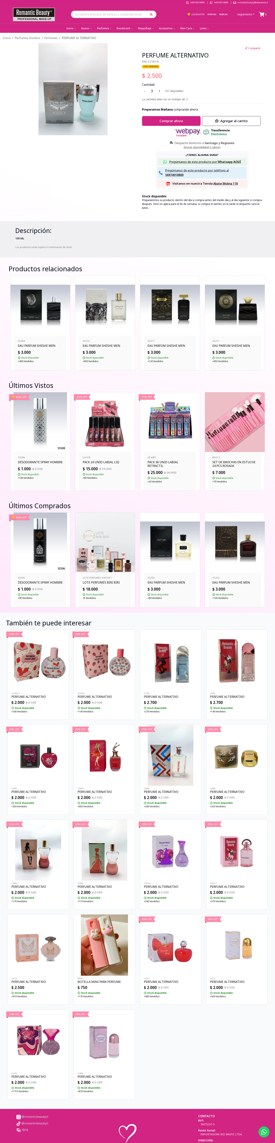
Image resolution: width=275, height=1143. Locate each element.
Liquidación (195, 14)
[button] (152, 14)
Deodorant (125, 28)
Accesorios (167, 28)
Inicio (71, 28)
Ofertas (211, 14)
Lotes (205, 28)
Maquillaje (146, 28)
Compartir (252, 48)
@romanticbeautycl (32, 1117)
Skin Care (187, 28)
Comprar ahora (171, 121)
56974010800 (197, 2)
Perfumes (104, 28)
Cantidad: (148, 84)
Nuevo (86, 28)
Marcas (223, 14)
